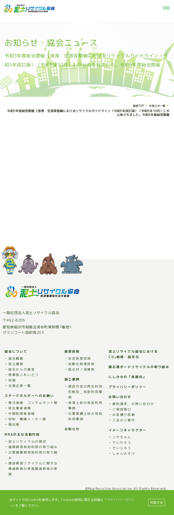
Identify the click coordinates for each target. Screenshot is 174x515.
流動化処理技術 (81, 374)
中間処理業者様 (21, 424)
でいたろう (121, 453)
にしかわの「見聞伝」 (128, 387)
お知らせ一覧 (155, 106)
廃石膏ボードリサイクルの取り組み (139, 377)
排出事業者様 (19, 419)
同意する (156, 502)
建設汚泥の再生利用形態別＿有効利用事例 (85, 402)
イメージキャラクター (128, 441)
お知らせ (72, 439)
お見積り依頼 (123, 425)
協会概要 (16, 369)
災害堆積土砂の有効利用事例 (85, 427)
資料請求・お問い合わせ (133, 414)
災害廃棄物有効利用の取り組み (33, 466)
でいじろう (121, 458)
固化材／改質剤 (81, 380)
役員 (12, 391)
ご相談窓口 (121, 420)
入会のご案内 (123, 431)
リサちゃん (121, 448)
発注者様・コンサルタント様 (33, 413)
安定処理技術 (79, 369)
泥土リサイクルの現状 (27, 452)
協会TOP (135, 106)
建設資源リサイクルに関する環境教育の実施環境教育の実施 (33, 479)
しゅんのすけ (123, 464)
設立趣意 (16, 374)
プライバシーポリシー (128, 397)
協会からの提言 (21, 380)
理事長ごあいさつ (23, 385)
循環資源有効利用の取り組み (33, 457)
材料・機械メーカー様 (27, 429)
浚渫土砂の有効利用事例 (85, 416)
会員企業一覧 (19, 396)
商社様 (14, 435)
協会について (16, 362)
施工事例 (72, 390)
